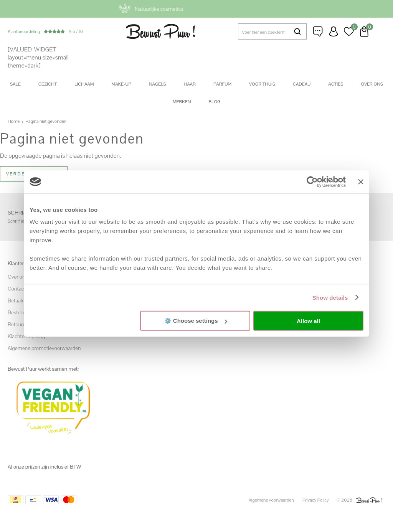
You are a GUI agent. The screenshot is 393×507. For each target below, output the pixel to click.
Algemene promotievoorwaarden (44, 348)
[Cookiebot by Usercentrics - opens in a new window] (312, 181)
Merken (182, 102)
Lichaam (84, 84)
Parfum (222, 84)
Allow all (308, 320)
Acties (335, 84)
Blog (215, 102)
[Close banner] (360, 181)
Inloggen (333, 31)
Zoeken (297, 31)
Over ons (372, 84)
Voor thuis (262, 84)
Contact (17, 288)
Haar (190, 84)
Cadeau (301, 84)
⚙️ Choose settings (195, 320)
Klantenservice (318, 31)
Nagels (157, 84)
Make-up (121, 84)
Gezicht (47, 84)
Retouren (18, 324)
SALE (15, 84)
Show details (330, 297)
